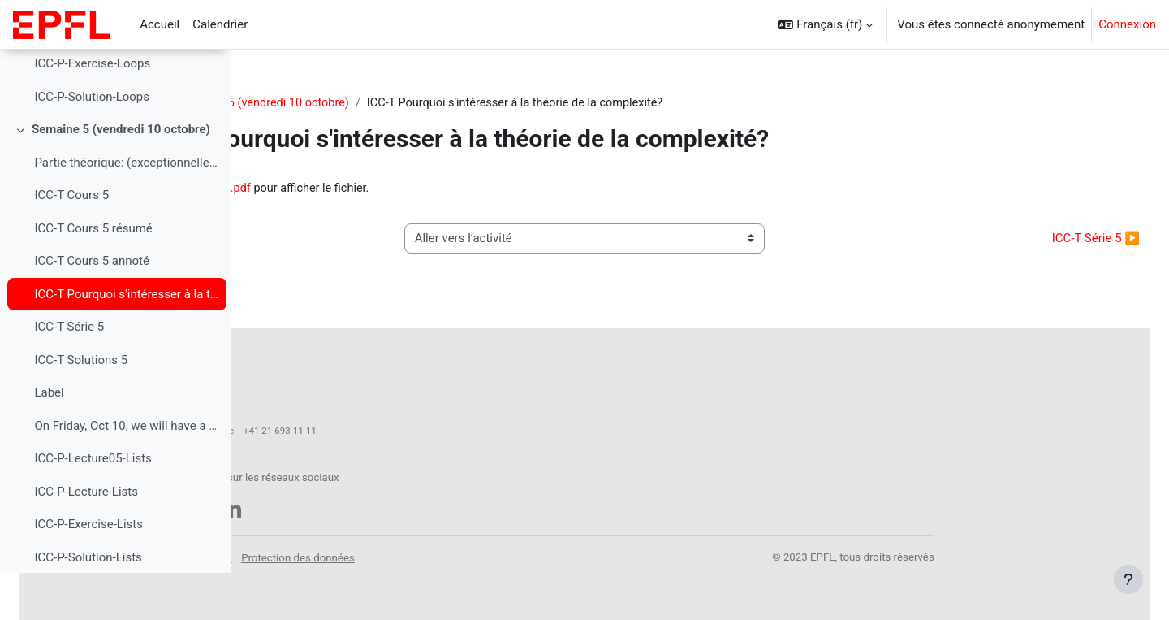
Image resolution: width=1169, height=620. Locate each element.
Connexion (1127, 24)
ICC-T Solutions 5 (80, 406)
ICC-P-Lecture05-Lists (92, 505)
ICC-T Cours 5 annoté (91, 308)
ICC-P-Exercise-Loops (92, 110)
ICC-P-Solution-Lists (87, 603)
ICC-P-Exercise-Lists (88, 571)
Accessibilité (356, 549)
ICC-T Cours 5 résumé (93, 274)
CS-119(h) (290, 103)
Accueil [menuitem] (159, 24)
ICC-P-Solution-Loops (91, 143)
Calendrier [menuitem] (220, 24)
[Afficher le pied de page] (1128, 579)
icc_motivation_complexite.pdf (421, 189)
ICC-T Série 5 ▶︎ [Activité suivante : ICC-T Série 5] (1057, 239)
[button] (825, 24)
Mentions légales (437, 549)
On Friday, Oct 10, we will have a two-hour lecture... (126, 472)
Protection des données (544, 549)
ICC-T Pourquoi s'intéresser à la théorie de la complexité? (126, 340)
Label (48, 439)
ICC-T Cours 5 (71, 242)
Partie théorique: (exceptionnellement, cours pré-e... (126, 209)
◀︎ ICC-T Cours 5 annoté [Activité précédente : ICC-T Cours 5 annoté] (340, 239)
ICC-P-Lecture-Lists (86, 538)
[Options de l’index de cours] (210, 73)
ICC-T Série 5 (69, 373)
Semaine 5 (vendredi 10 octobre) (121, 176)
